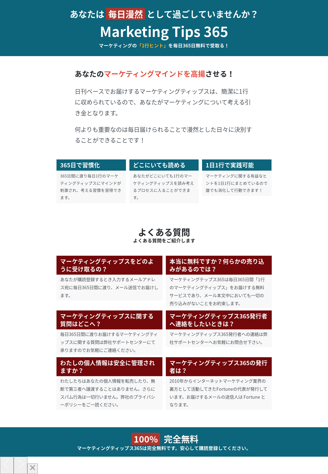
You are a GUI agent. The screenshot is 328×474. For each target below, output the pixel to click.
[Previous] (7, 465)
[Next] (20, 465)
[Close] (32, 469)
